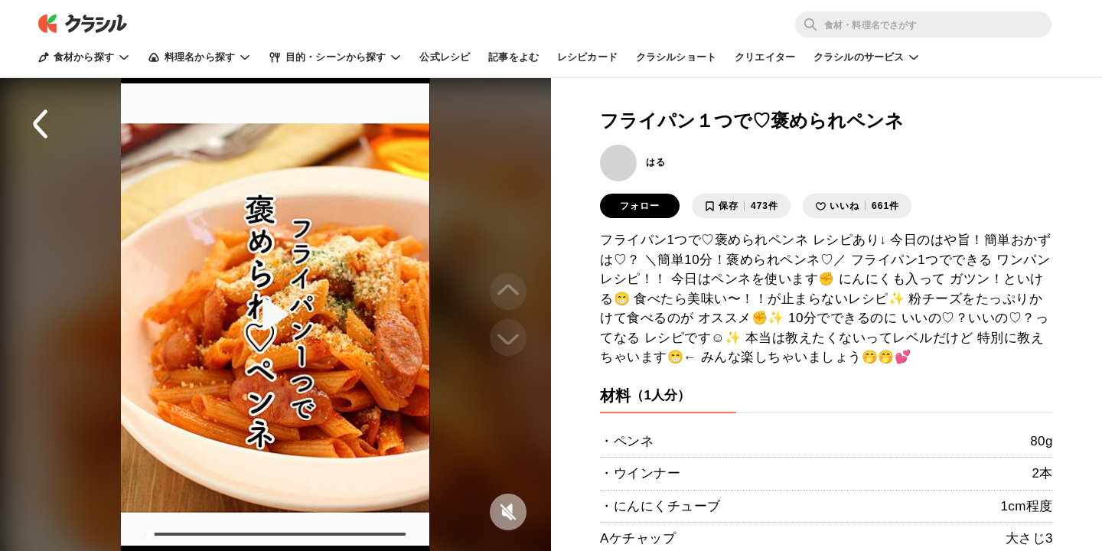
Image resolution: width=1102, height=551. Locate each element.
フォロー (640, 206)
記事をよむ (513, 57)
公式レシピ (444, 57)
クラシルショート (676, 57)
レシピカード (587, 57)
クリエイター (765, 57)
